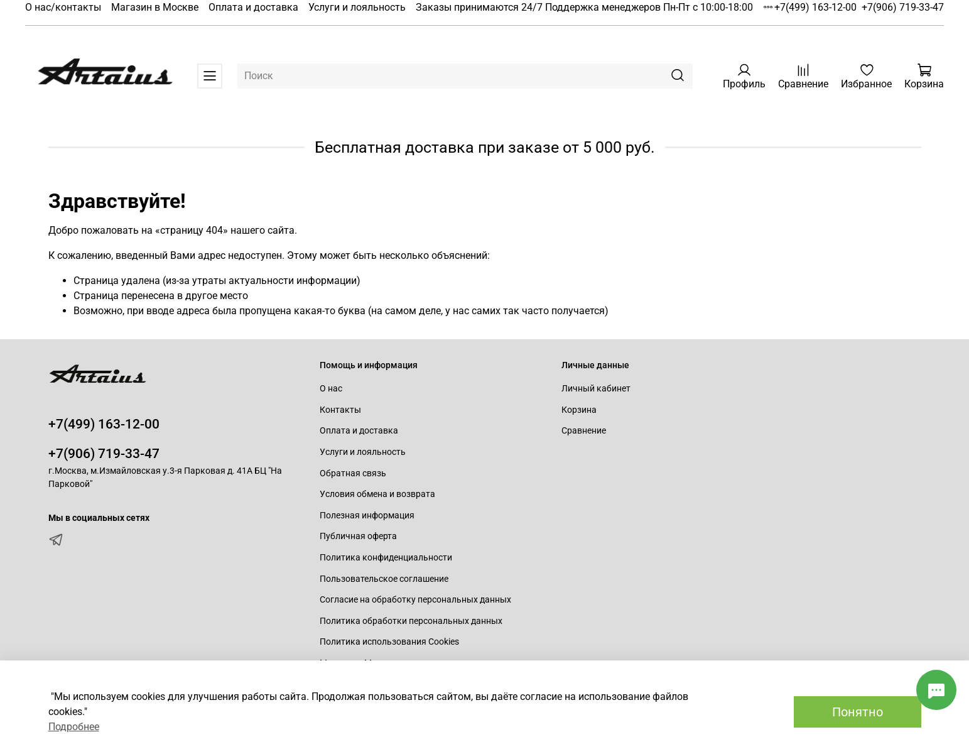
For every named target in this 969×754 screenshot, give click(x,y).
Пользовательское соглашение (384, 579)
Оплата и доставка (253, 7)
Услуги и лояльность (357, 7)
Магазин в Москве (154, 7)
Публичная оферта (358, 536)
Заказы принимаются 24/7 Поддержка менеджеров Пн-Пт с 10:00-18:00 (584, 7)
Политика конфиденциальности (386, 557)
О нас (331, 388)
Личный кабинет (596, 388)
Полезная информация (367, 515)
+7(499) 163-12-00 (815, 7)
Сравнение (583, 430)
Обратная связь (353, 473)
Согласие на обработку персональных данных (415, 599)
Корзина (579, 410)
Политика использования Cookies (389, 642)
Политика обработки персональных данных (411, 621)
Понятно (857, 711)
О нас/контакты (63, 7)
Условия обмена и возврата (377, 494)
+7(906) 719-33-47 (903, 7)
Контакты (340, 410)
